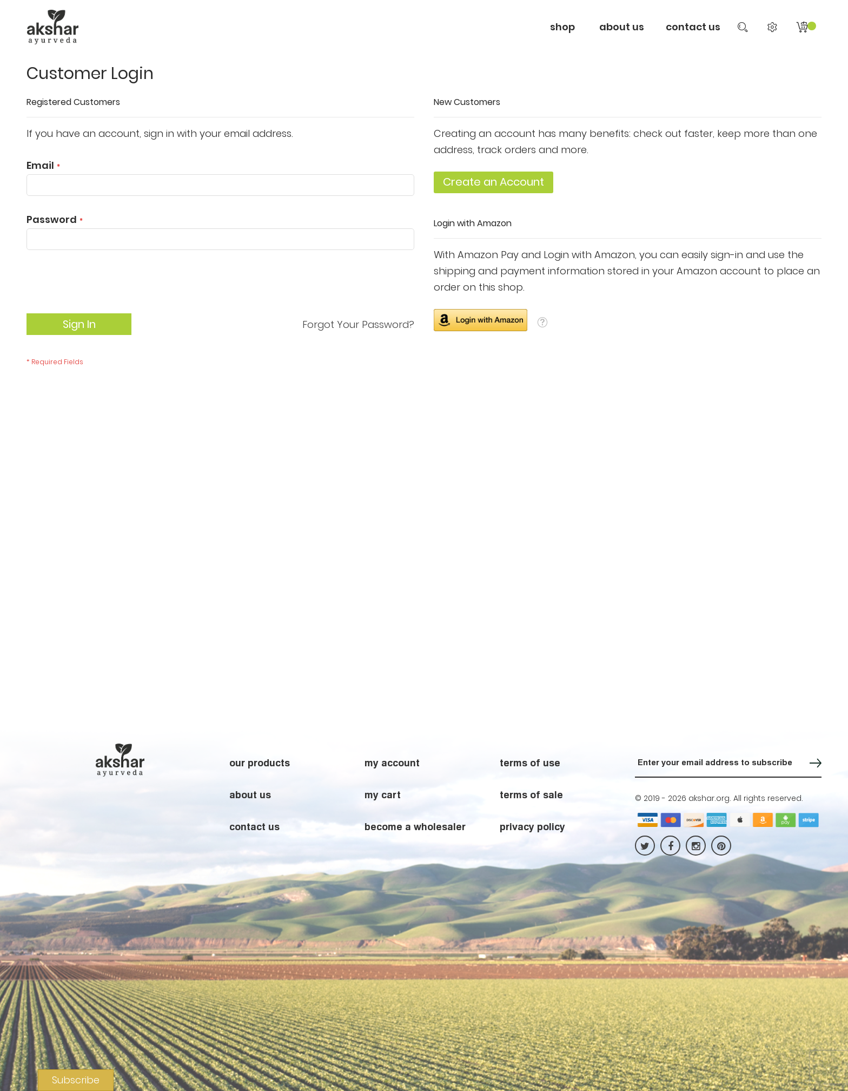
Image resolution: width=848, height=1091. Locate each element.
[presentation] (109, 287)
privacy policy (532, 826)
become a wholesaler (415, 826)
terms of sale (531, 794)
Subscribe (76, 1080)
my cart (383, 794)
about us (250, 794)
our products (259, 762)
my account (392, 762)
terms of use (530, 762)
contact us (693, 27)
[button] (542, 321)
